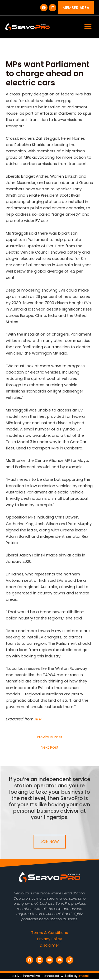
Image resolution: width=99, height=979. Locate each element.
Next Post (50, 747)
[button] (88, 27)
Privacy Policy (49, 939)
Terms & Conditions (49, 932)
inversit (84, 975)
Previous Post (49, 737)
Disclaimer (49, 945)
